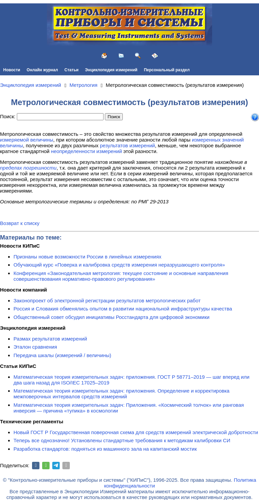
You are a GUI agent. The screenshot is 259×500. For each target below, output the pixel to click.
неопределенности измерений (86, 151)
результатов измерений (127, 145)
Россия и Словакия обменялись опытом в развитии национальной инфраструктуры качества (122, 308)
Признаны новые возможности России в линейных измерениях (87, 256)
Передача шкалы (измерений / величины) (62, 355)
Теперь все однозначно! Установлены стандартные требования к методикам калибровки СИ (121, 440)
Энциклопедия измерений (111, 70)
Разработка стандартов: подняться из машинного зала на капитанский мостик (105, 449)
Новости (11, 70)
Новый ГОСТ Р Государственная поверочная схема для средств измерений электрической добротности (135, 432)
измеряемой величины (26, 140)
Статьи (71, 70)
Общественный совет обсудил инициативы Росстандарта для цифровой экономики (111, 317)
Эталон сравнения (35, 347)
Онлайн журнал (42, 70)
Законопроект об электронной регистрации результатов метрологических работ (107, 300)
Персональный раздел (167, 70)
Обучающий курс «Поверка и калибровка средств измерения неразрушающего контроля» (119, 265)
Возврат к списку (19, 223)
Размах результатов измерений (50, 339)
